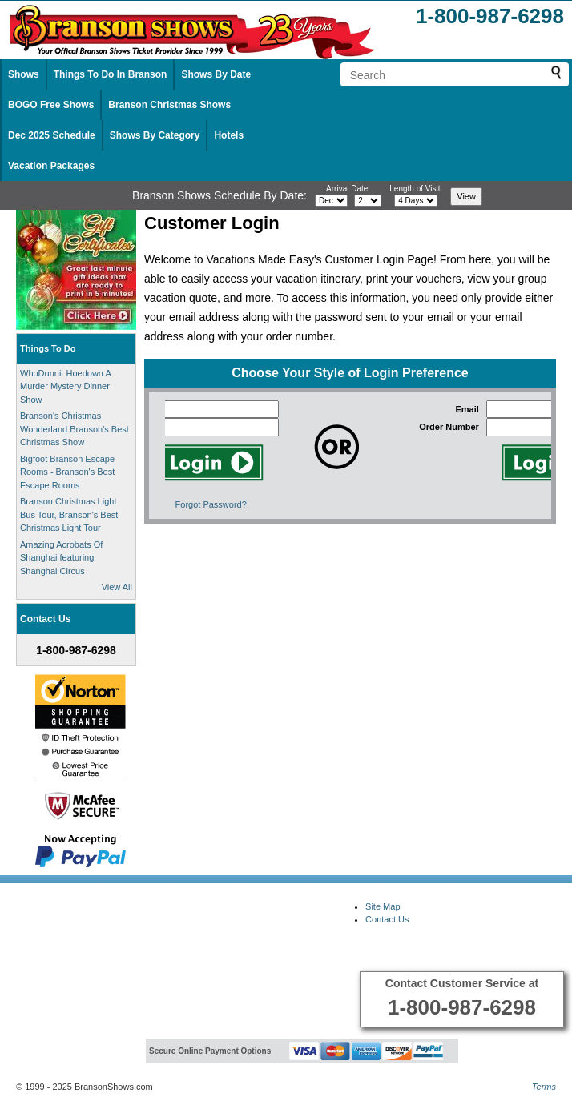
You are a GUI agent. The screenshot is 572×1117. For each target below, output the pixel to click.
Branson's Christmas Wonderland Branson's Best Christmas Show (74, 429)
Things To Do (47, 348)
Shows (23, 74)
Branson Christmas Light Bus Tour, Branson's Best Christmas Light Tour (69, 514)
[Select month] (331, 201)
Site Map (382, 906)
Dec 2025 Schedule (51, 135)
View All (117, 587)
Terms (544, 1086)
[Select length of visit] (415, 201)
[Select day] (367, 201)
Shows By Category (155, 135)
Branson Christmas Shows (169, 104)
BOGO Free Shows (51, 104)
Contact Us (387, 919)
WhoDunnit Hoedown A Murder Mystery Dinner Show (65, 386)
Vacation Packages (51, 165)
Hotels (229, 135)
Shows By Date (216, 74)
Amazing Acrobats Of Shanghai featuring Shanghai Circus (61, 558)
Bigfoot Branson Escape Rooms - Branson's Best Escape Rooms (67, 472)
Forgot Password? (211, 504)
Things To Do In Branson (110, 74)
